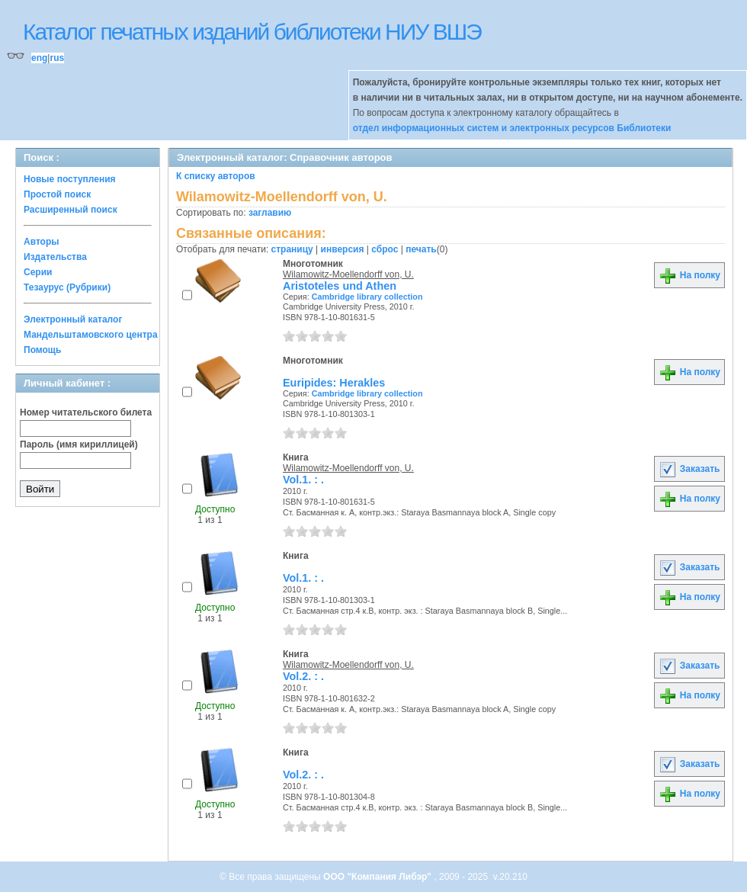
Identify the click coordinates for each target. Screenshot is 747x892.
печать (421, 249)
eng (39, 58)
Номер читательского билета (86, 412)
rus (57, 58)
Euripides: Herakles (334, 383)
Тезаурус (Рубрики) (67, 287)
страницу (292, 249)
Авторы (41, 241)
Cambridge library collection (367, 296)
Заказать (689, 469)
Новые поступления (70, 179)
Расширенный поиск (70, 209)
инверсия (342, 249)
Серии (38, 272)
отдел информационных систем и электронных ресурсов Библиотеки (512, 128)
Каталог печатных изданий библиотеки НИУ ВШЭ (252, 31)
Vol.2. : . (303, 676)
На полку (689, 275)
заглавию (269, 212)
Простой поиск (57, 194)
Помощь (42, 350)
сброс (384, 249)
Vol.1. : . (303, 479)
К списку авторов (215, 176)
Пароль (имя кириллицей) (79, 444)
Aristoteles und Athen (339, 286)
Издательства (55, 257)
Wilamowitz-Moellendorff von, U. (348, 274)
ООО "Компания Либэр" (378, 876)
